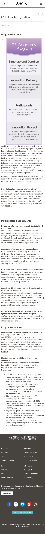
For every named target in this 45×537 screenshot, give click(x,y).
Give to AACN (6, 474)
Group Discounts (7, 478)
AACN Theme (5, 470)
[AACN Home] (22, 3)
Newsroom (28, 448)
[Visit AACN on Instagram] (35, 504)
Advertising (28, 466)
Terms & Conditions (31, 474)
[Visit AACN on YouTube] (29, 504)
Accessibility (28, 478)
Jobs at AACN (28, 456)
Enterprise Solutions (31, 460)
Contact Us (5, 452)
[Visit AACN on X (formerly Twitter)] (16, 504)
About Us (4, 448)
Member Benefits (7, 460)
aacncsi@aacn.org (25, 203)
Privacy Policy (29, 470)
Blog (2, 466)
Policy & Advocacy (30, 452)
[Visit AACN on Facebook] (9, 504)
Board (3, 456)
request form (6, 201)
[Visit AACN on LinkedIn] (22, 504)
